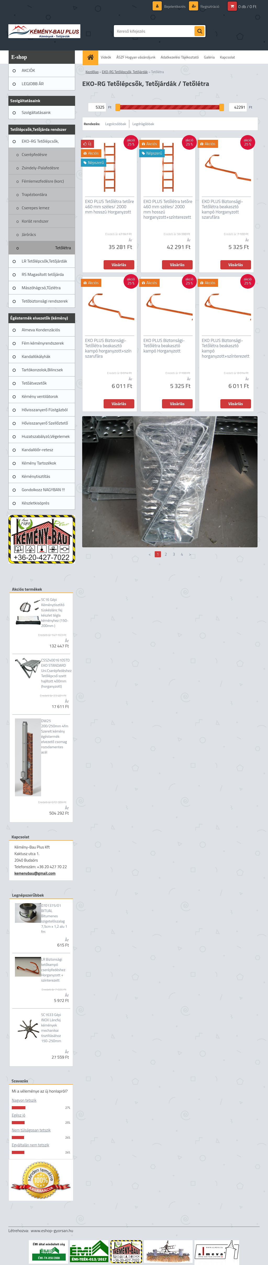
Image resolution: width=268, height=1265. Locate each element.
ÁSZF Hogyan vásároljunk (135, 57)
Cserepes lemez (35, 208)
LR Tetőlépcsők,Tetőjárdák (44, 261)
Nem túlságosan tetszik (31, 1130)
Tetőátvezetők (34, 383)
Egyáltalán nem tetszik (30, 1145)
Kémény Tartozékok (39, 463)
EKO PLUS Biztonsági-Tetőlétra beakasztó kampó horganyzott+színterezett (225, 348)
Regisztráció (209, 6)
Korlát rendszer (35, 221)
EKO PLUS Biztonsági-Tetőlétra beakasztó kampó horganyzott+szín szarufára (108, 348)
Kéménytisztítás (36, 476)
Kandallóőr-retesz (37, 449)
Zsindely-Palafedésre (40, 168)
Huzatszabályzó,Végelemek (46, 436)
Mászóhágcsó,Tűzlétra (41, 288)
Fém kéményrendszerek (43, 343)
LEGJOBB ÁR (33, 83)
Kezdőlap (92, 71)
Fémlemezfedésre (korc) (43, 181)
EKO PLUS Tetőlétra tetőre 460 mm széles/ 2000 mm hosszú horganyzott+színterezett (167, 209)
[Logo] (44, 31)
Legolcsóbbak (115, 123)
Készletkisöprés (35, 503)
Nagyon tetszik (24, 1100)
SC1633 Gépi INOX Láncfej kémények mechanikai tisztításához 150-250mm (51, 1027)
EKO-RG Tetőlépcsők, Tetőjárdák (40, 143)
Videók (106, 57)
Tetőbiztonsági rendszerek (45, 301)
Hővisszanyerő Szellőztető (45, 423)
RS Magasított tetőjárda (43, 274)
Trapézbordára (34, 194)
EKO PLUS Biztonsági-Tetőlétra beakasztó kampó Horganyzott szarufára (222, 209)
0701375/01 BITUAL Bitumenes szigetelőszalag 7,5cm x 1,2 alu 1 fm (54, 918)
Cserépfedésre (34, 154)
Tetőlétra (63, 248)
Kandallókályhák (36, 356)
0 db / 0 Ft (247, 6)
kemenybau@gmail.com (34, 873)
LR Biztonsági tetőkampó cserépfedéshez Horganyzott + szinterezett (53, 970)
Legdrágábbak (143, 123)
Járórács (29, 234)
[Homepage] (92, 57)
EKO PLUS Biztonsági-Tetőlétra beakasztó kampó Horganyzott (164, 345)
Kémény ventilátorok (40, 396)
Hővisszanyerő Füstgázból (45, 410)
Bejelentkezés (174, 6)
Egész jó (18, 1115)
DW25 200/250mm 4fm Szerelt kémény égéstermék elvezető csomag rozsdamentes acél (54, 736)
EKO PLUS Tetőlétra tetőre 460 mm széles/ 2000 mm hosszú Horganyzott (109, 206)
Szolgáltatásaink (36, 112)
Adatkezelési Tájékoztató (180, 57)
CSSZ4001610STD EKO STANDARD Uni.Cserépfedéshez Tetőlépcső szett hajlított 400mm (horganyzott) (56, 673)
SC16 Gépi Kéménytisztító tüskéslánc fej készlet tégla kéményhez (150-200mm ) (54, 612)
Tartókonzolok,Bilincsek (42, 370)
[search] (199, 31)
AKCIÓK (28, 70)
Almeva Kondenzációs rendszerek (41, 331)
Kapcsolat (227, 57)
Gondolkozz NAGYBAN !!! (43, 489)
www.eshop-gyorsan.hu (52, 1230)
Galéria (209, 57)
